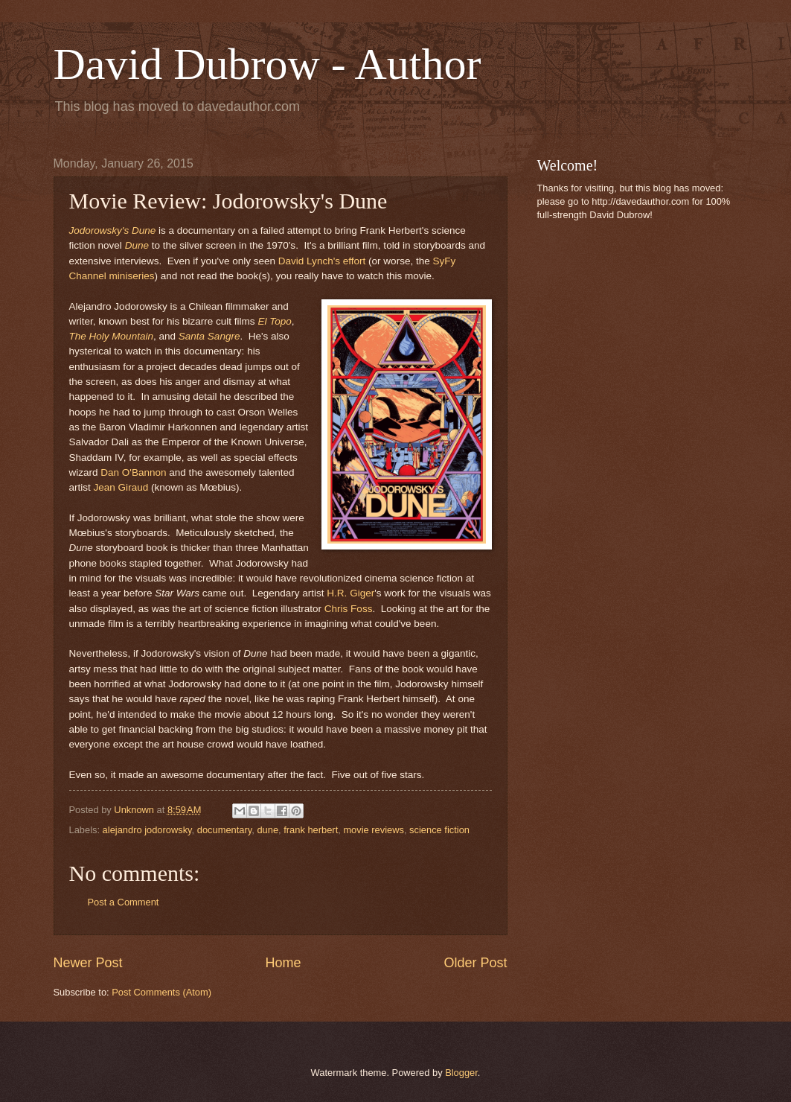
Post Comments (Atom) (161, 992)
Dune (137, 245)
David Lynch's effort (322, 261)
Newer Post (88, 962)
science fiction (439, 829)
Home (283, 962)
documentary (224, 829)
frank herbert (311, 829)
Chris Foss (348, 608)
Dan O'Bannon (133, 472)
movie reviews (373, 829)
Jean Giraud (121, 487)
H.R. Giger (350, 593)
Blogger (461, 1072)
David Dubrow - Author (267, 64)
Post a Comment (123, 902)
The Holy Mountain (111, 336)
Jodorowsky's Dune (112, 230)
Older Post (475, 962)
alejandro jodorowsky (147, 829)
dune (267, 829)
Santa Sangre (209, 336)
